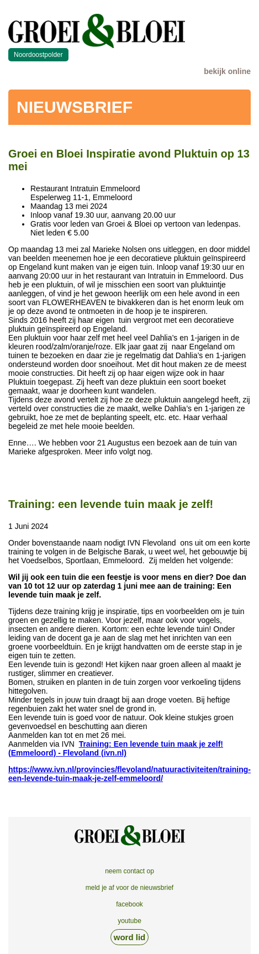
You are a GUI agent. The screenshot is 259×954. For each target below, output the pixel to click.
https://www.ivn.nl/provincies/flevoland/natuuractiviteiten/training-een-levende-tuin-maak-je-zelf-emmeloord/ (129, 774)
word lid (130, 937)
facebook (129, 904)
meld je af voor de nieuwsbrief (129, 888)
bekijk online (227, 71)
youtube (129, 921)
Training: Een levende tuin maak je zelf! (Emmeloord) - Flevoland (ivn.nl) (115, 748)
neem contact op (129, 871)
